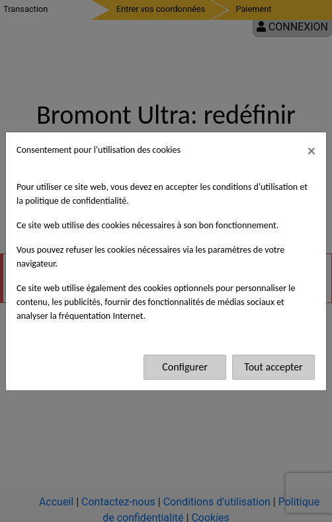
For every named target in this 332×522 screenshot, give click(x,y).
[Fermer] (311, 150)
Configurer (185, 367)
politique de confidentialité (75, 200)
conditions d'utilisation (255, 187)
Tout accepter (273, 367)
